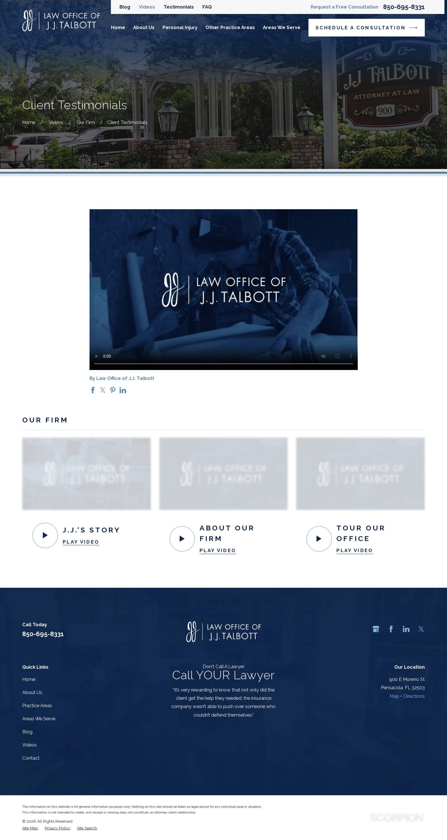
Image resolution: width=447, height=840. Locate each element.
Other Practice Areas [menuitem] (230, 27)
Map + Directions (407, 696)
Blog (124, 7)
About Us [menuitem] (144, 27)
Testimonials (179, 7)
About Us (32, 692)
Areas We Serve (38, 718)
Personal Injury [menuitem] (180, 27)
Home (28, 679)
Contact (31, 758)
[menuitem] (30, 828)
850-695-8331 (404, 7)
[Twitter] (421, 629)
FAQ (207, 7)
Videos (147, 7)
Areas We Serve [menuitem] (281, 27)
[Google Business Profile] (376, 629)
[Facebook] (391, 629)
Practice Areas (37, 705)
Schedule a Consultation (366, 28)
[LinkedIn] (406, 629)
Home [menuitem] (118, 27)
